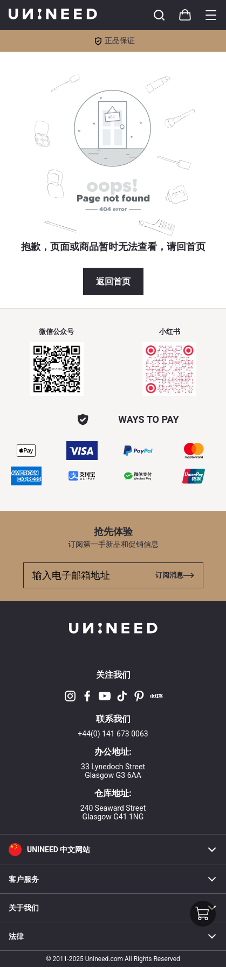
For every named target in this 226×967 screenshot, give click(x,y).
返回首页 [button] (113, 281)
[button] (113, 849)
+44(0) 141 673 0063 (113, 733)
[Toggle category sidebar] (210, 15)
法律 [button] (113, 936)
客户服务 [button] (113, 879)
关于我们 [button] (113, 907)
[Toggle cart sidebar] (159, 15)
